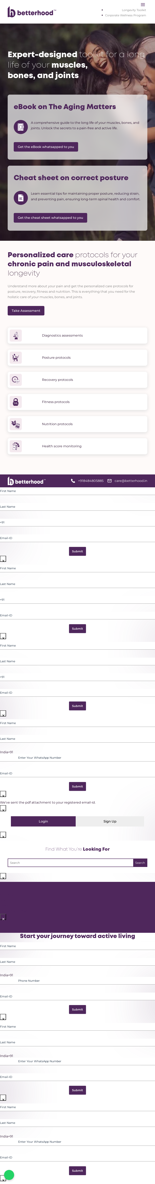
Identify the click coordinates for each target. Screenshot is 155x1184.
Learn (4, 905)
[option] (77, 752)
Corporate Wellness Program (125, 15)
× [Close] (3, 559)
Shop (4, 900)
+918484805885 (91, 481)
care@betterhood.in (131, 481)
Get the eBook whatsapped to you (46, 147)
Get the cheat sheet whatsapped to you (50, 218)
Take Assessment (26, 311)
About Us (7, 895)
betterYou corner (13, 911)
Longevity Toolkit (134, 10)
